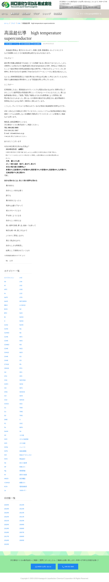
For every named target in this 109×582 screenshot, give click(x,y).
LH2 (20, 277)
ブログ (36, 13)
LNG (21, 289)
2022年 (6, 517)
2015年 (6, 544)
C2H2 (6, 325)
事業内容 (15, 13)
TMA (21, 408)
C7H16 (6, 364)
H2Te (6, 451)
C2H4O (6, 333)
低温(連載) (22, 451)
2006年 (21, 536)
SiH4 (21, 396)
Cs (5, 408)
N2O (21, 313)
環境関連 (22, 471)
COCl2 (6, 404)
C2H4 (6, 329)
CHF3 (6, 384)
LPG (20, 297)
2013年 (21, 509)
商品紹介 (22, 459)
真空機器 (22, 478)
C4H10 (6, 352)
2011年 (21, 517)
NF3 (20, 337)
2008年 (21, 528)
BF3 (5, 313)
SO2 (20, 404)
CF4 (5, 376)
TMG (21, 411)
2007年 (21, 532)
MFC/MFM (22, 301)
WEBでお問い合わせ (71, 7)
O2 (20, 356)
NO (20, 344)
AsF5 (6, 297)
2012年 (21, 513)
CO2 (5, 400)
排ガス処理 (23, 463)
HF (5, 467)
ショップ (46, 13)
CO (5, 396)
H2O (5, 439)
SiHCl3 (21, 400)
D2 (5, 415)
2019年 (6, 528)
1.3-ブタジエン (9, 277)
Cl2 (5, 388)
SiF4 (21, 388)
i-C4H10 (7, 482)
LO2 (20, 293)
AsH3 (6, 301)
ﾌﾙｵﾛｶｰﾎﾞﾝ (22, 490)
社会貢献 (58, 13)
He (5, 463)
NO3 (21, 352)
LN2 (20, 285)
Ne (20, 333)
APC (5, 289)
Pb (20, 364)
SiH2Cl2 (22, 392)
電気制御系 (23, 486)
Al (5, 285)
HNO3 (6, 478)
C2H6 (6, 337)
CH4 (5, 380)
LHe (18, 23)
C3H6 (6, 341)
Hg (5, 471)
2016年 (6, 540)
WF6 (21, 427)
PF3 (20, 368)
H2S (5, 443)
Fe (5, 427)
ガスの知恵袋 (23, 439)
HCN (5, 459)
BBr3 (6, 305)
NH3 (20, 341)
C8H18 (6, 368)
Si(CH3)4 (22, 380)
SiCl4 (21, 384)
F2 (5, 423)
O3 (20, 360)
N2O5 (21, 325)
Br (5, 317)
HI (5, 474)
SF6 (20, 376)
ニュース (22, 447)
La (5, 490)
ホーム (5, 13)
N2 (20, 309)
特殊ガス (22, 467)
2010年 (21, 520)
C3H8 (6, 348)
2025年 (6, 505)
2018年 (6, 532)
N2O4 (21, 321)
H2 (5, 435)
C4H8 (6, 360)
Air (5, 281)
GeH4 (6, 431)
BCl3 (5, 309)
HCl (5, 455)
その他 (21, 435)
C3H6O (6, 344)
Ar (5, 293)
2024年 (6, 509)
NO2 (21, 348)
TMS (21, 415)
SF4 (20, 372)
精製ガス (22, 482)
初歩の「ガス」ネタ (25, 455)
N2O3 (21, 317)
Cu (5, 411)
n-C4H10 (22, 305)
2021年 (6, 520)
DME (6, 419)
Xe (20, 431)
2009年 (21, 524)
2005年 (21, 540)
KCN (5, 486)
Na (20, 329)
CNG (6, 392)
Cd (5, 372)
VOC (21, 423)
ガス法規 (22, 443)
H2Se (6, 447)
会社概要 (26, 13)
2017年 (6, 536)
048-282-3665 (91, 7)
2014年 (21, 505)
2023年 (6, 513)
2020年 (6, 524)
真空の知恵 (23, 474)
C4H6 (6, 356)
